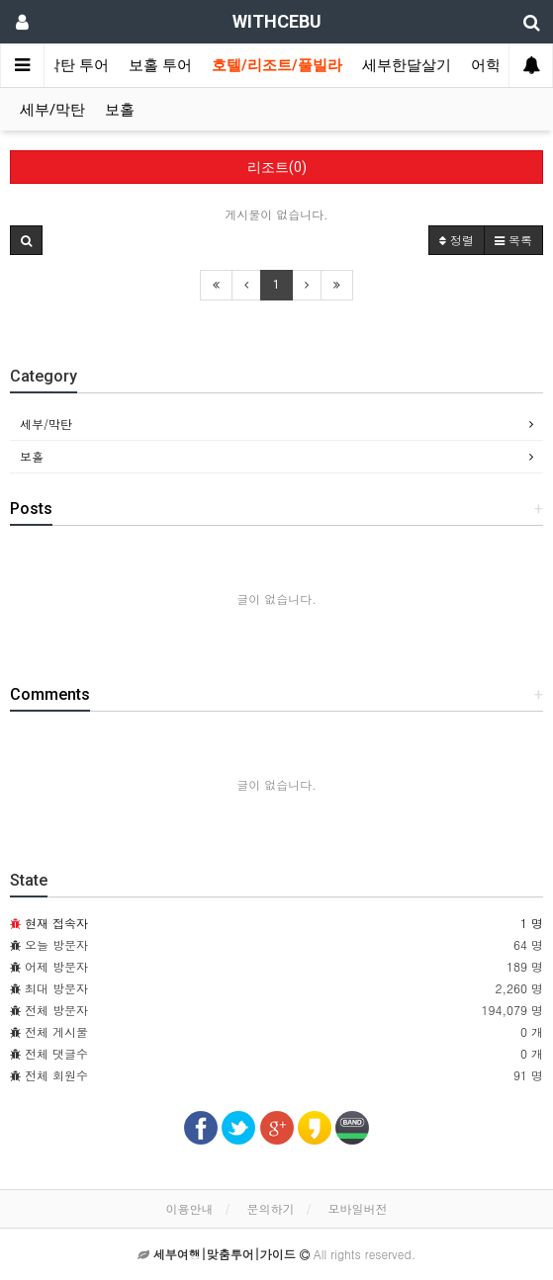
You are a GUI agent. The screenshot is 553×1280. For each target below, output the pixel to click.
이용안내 (189, 1208)
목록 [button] (513, 239)
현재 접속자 (56, 922)
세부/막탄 (52, 110)
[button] (26, 240)
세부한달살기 (406, 65)
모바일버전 (358, 1208)
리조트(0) (277, 167)
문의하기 (271, 1208)
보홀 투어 (160, 65)
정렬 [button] (456, 239)
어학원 (493, 65)
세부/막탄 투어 (59, 65)
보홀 (120, 110)
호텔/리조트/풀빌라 (277, 65)
